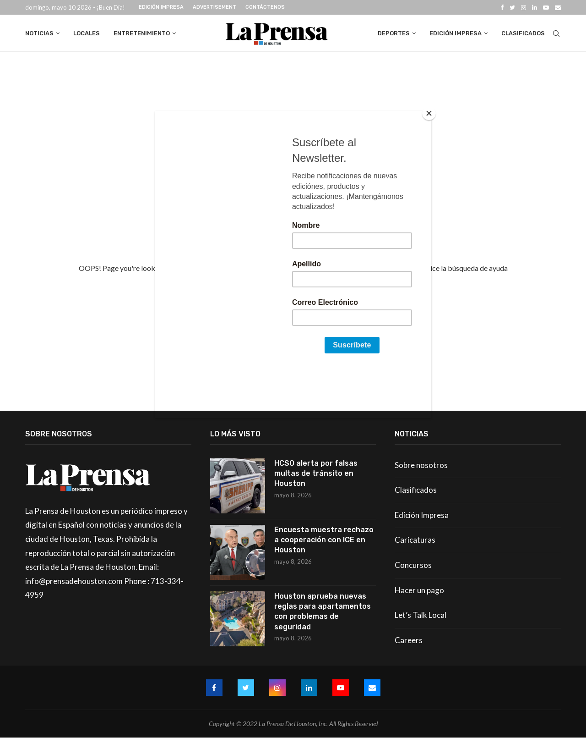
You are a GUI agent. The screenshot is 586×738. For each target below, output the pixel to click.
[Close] (429, 113)
